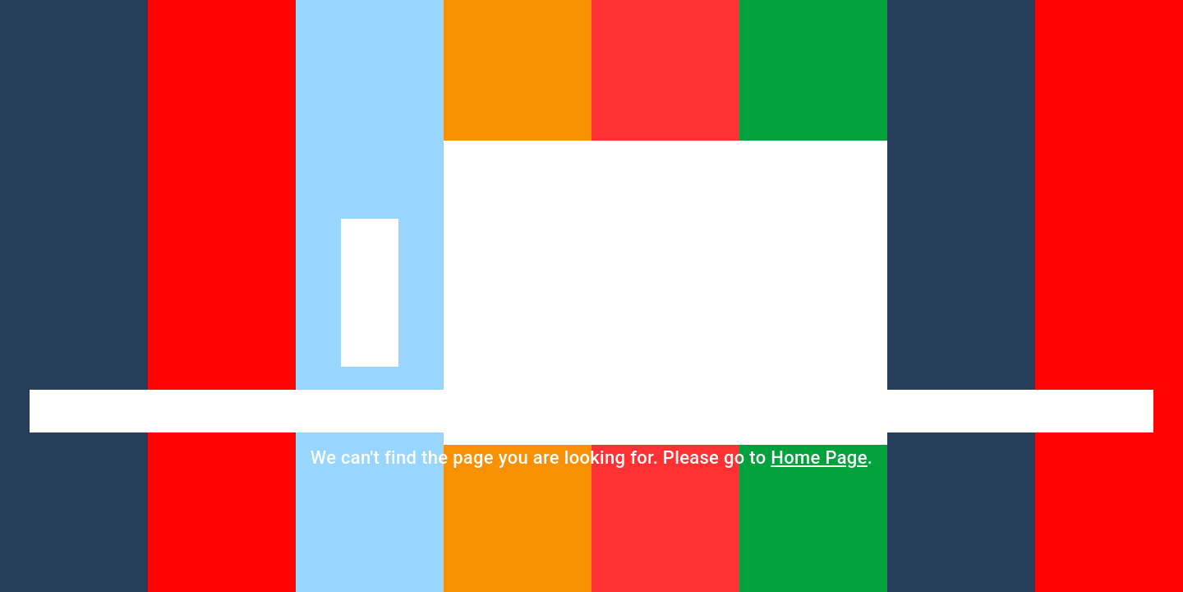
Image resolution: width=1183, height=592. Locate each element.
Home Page (819, 457)
